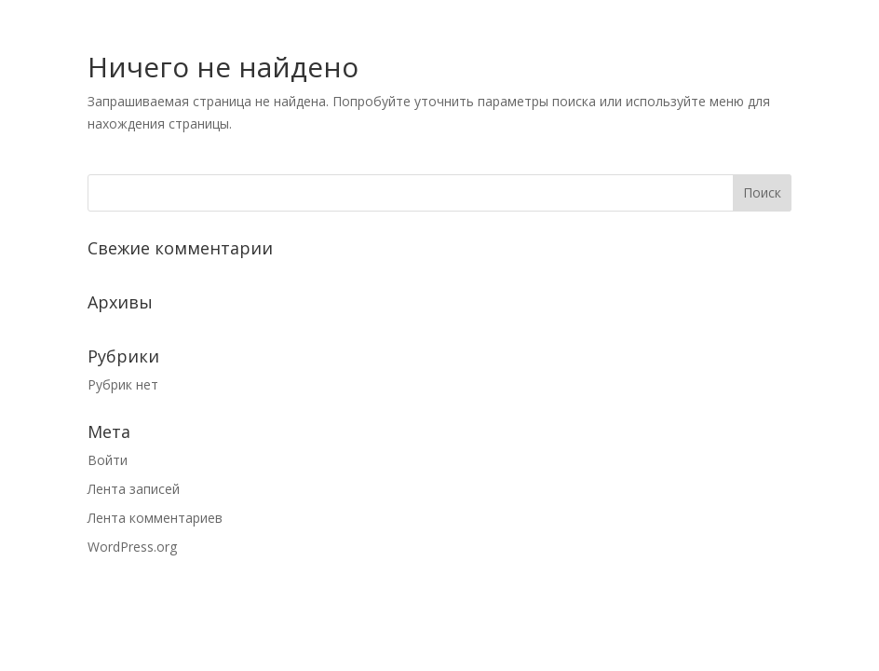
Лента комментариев (155, 518)
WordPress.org (132, 546)
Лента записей (134, 489)
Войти (108, 460)
